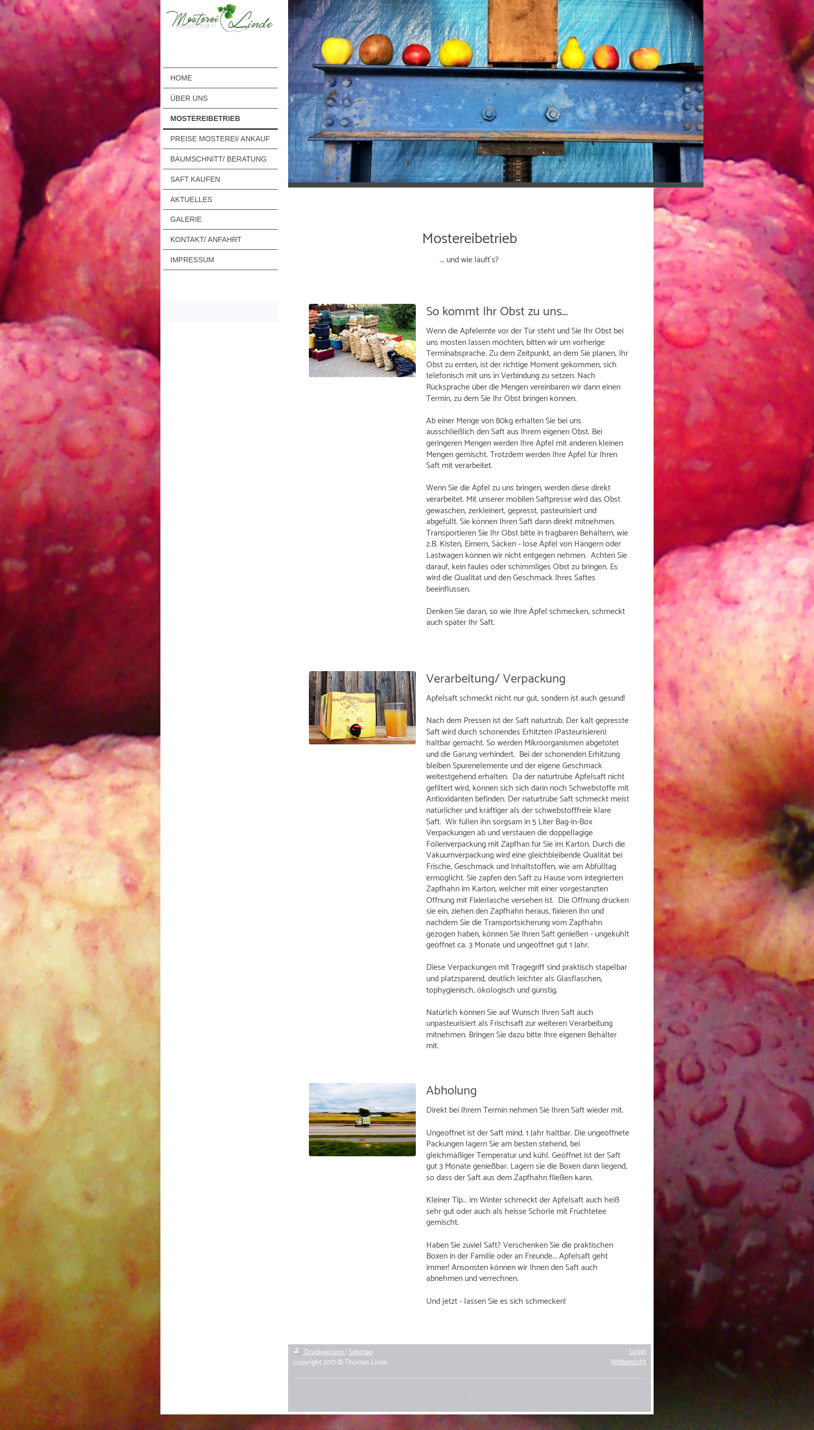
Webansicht (628, 1362)
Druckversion (319, 1352)
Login (637, 1352)
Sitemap (361, 1352)
